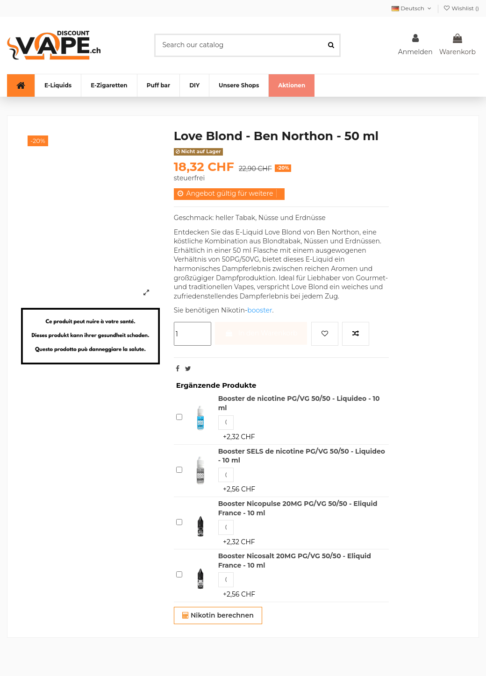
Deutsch (412, 8)
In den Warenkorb (261, 333)
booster (259, 310)
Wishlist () (461, 8)
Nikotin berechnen (218, 615)
